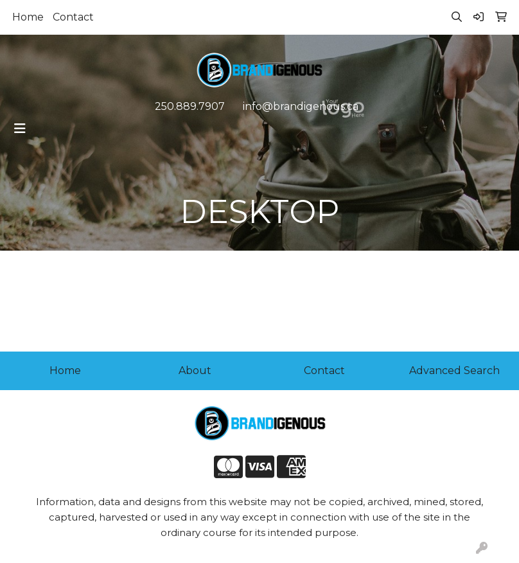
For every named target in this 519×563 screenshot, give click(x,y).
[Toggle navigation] (19, 129)
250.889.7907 (190, 106)
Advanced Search (454, 370)
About (195, 370)
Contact (73, 17)
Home (28, 17)
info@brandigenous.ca (300, 106)
